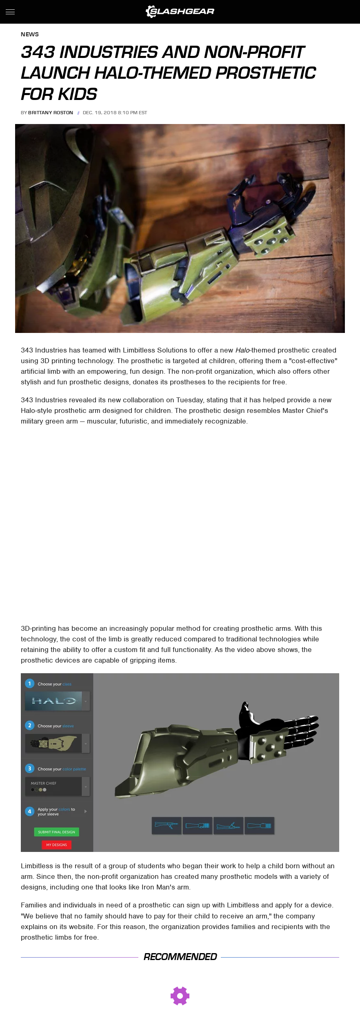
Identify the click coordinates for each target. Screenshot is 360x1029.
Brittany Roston (50, 112)
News (30, 35)
